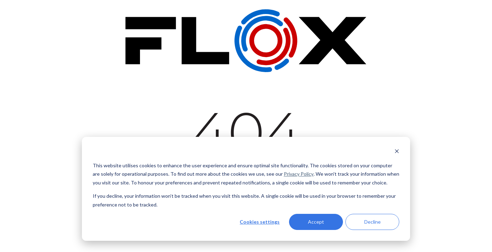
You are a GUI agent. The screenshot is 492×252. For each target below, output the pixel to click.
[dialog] (246, 189)
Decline (372, 222)
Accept (316, 222)
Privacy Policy (299, 174)
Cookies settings (260, 222)
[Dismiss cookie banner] (396, 152)
